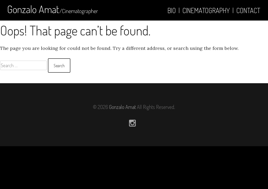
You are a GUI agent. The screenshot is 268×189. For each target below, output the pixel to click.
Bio (172, 10)
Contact (248, 10)
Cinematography (206, 10)
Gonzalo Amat (122, 106)
